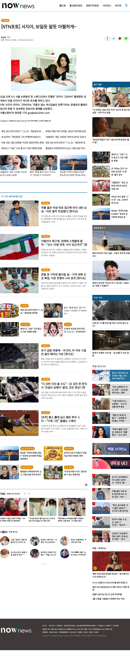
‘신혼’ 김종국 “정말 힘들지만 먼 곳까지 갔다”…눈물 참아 (19, 542)
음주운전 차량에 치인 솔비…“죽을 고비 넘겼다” (49, 555)
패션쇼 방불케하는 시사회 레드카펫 (78, 540)
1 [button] (41, 563)
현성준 (3, 37)
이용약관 (59, 625)
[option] (41, 510)
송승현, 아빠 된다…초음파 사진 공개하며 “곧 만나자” (49, 542)
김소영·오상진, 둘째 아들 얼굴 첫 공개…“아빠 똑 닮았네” (19, 555)
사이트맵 (115, 625)
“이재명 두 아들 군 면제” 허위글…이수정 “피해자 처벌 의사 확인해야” (41, 519)
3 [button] (45, 563)
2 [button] (43, 563)
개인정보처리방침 (69, 625)
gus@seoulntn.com (39, 113)
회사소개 (51, 625)
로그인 (44, 625)
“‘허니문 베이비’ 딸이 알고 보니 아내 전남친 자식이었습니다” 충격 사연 (71, 519)
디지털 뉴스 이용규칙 (104, 625)
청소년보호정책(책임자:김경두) (86, 625)
